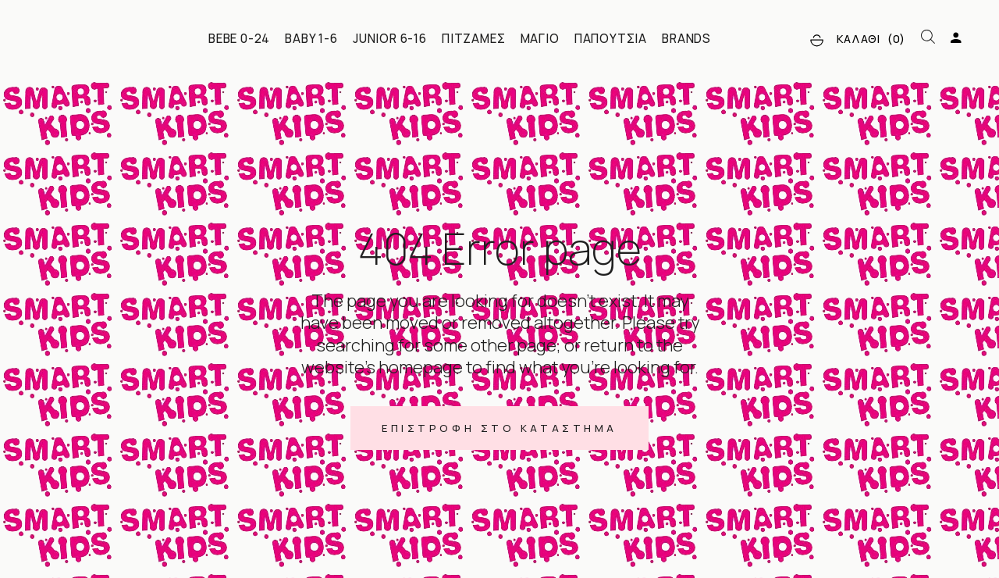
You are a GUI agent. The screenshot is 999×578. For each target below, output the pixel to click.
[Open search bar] (928, 37)
